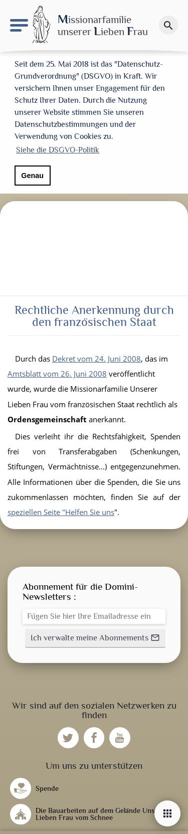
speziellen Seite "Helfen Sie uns (61, 509)
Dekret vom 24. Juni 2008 (96, 355)
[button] (95, 634)
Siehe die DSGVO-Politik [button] (57, 149)
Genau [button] (32, 176)
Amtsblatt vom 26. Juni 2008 (57, 370)
